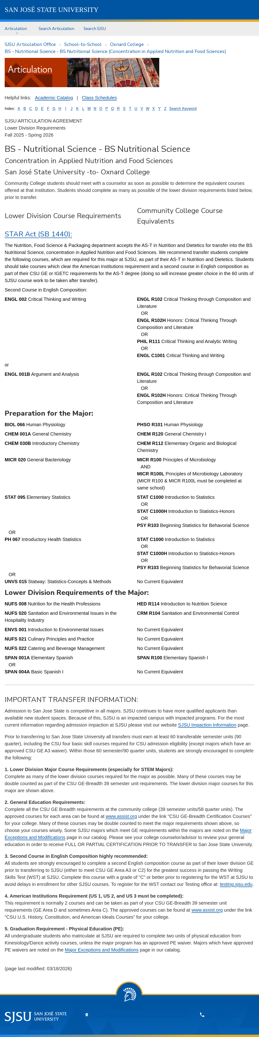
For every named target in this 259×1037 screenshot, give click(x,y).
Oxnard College (127, 44)
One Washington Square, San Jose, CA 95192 (140, 1015)
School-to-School (83, 44)
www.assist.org (121, 816)
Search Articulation (56, 28)
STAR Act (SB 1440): (38, 234)
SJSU (52, 9)
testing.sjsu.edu (236, 884)
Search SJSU (95, 28)
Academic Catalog (54, 97)
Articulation (16, 28)
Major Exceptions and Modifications (102, 949)
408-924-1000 (223, 1015)
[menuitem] (17, 29)
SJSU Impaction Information (207, 724)
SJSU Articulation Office (30, 44)
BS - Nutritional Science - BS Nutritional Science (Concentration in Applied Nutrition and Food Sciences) (115, 51)
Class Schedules (99, 97)
